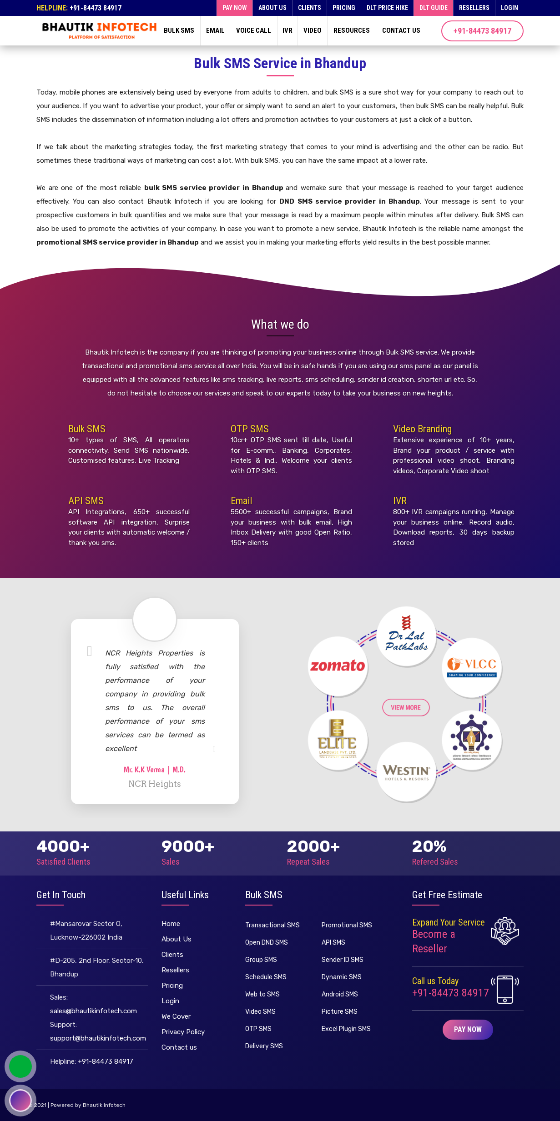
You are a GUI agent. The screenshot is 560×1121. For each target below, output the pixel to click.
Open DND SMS (266, 942)
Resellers (474, 7)
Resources (351, 30)
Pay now (234, 7)
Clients (309, 7)
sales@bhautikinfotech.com (93, 1011)
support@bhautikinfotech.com (98, 1038)
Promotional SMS (347, 925)
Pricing (344, 7)
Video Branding (422, 429)
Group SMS (261, 960)
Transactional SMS (272, 925)
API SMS (86, 500)
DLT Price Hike (387, 7)
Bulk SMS (179, 30)
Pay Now (468, 1029)
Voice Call (253, 30)
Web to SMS (262, 994)
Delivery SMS (264, 1046)
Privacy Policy (183, 1032)
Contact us (401, 30)
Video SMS (260, 1012)
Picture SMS (340, 1012)
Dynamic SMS (342, 977)
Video (312, 30)
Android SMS (340, 994)
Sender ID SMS (342, 960)
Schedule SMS (266, 977)
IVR (288, 30)
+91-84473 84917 (95, 8)
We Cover (176, 1016)
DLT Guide (433, 7)
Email (215, 30)
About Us (272, 7)
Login (509, 7)
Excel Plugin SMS (346, 1029)
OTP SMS (250, 429)
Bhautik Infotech (104, 1105)
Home (170, 924)
